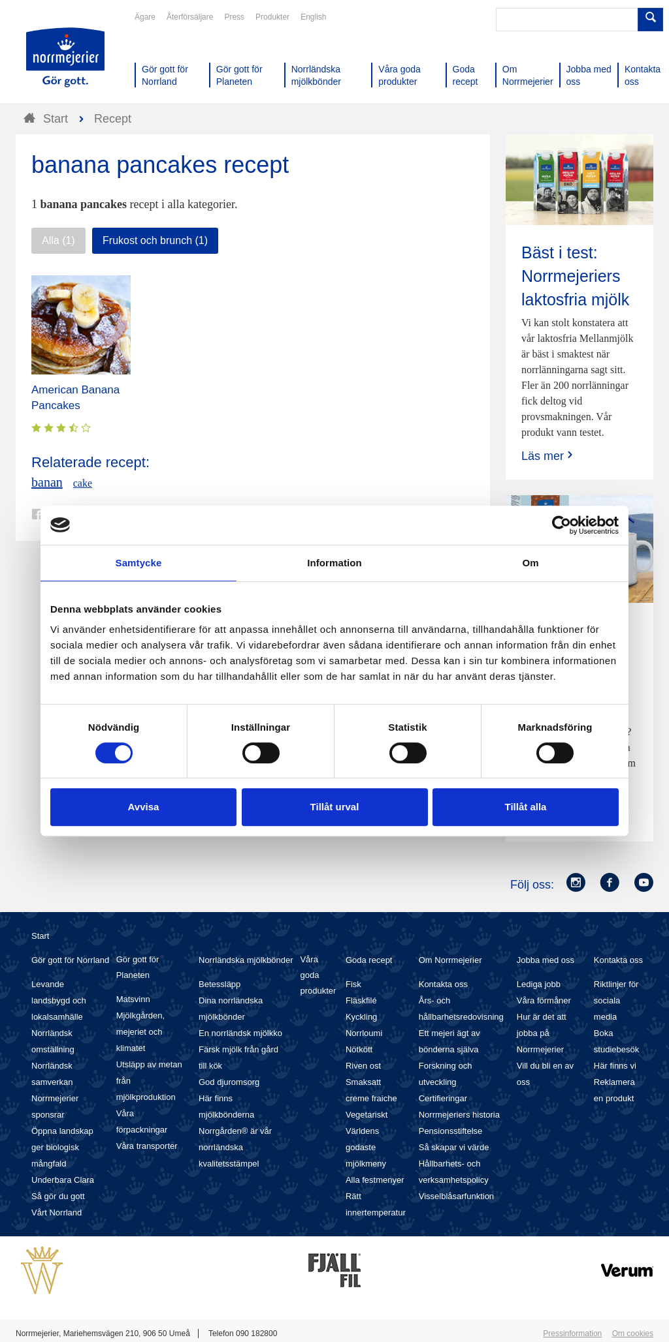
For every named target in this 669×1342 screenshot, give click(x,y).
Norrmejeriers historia (459, 1115)
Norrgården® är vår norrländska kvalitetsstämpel (235, 1147)
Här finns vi (615, 1066)
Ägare (145, 17)
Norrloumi (364, 1033)
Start (40, 936)
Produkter (272, 17)
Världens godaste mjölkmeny (366, 1147)
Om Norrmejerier (450, 960)
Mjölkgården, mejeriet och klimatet (140, 1032)
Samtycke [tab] (139, 562)
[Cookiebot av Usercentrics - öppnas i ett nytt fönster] (561, 525)
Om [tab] (530, 562)
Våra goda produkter (318, 975)
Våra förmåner (544, 1000)
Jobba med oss (545, 960)
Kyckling (361, 1017)
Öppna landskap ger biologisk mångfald (62, 1147)
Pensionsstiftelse (451, 1131)
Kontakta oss (443, 984)
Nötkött (359, 1049)
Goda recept (369, 960)
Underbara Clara (62, 1180)
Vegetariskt (366, 1115)
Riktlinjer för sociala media (616, 1000)
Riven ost (363, 1066)
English (313, 17)
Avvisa (143, 806)
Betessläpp (219, 984)
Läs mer (548, 456)
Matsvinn (133, 999)
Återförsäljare (190, 17)
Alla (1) (58, 240)
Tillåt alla (526, 806)
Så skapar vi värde (454, 1147)
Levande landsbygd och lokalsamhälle (58, 1000)
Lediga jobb (539, 984)
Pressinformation (572, 1333)
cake (82, 483)
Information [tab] (334, 562)
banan (47, 482)
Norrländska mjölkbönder (246, 960)
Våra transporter (147, 1146)
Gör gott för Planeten (137, 967)
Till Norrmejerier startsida (65, 57)
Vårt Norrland (56, 1212)
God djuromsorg (229, 1082)
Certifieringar (443, 1098)
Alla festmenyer (375, 1180)
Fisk (353, 984)
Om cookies (632, 1333)
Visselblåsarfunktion (456, 1196)
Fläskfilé (361, 1000)
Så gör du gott (58, 1196)
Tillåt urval (334, 806)
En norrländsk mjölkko (240, 1033)
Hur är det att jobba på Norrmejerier (541, 1033)
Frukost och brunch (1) (155, 240)
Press (234, 17)
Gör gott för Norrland (70, 960)
